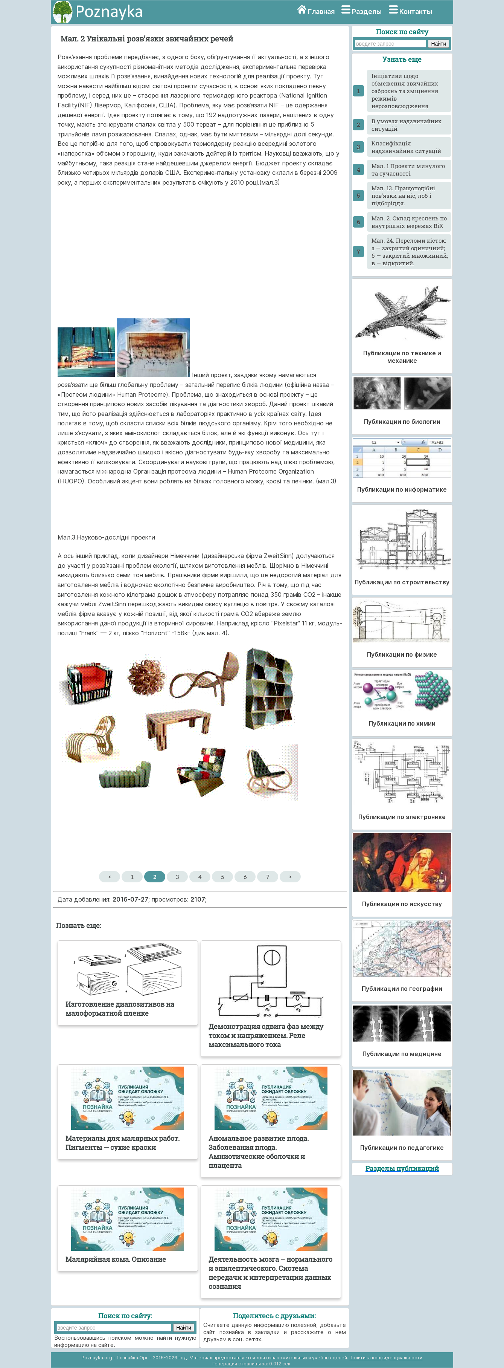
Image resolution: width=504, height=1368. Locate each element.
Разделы (367, 11)
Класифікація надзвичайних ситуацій (406, 146)
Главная (321, 11)
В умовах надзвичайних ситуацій (407, 124)
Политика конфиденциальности (385, 1357)
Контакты (415, 11)
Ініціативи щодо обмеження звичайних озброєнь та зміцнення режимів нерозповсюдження (405, 91)
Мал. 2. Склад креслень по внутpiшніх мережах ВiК (409, 221)
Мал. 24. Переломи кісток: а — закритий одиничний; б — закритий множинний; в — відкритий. (410, 252)
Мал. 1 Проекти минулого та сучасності (408, 169)
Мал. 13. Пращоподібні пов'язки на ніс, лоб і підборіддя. (403, 195)
